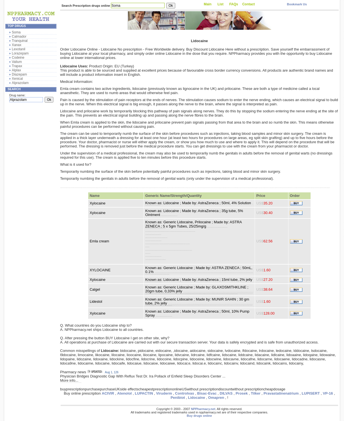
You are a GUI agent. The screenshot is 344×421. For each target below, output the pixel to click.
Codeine (18, 58)
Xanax (16, 45)
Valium (17, 62)
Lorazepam (20, 53)
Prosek (242, 393)
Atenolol (124, 393)
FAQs (233, 4)
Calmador (19, 36)
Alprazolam (20, 83)
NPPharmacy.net (203, 409)
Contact (248, 4)
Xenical (17, 79)
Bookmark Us (297, 4)
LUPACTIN (144, 393)
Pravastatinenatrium (281, 393)
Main (207, 4)
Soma (16, 32)
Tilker (255, 393)
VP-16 (328, 393)
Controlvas (184, 393)
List (220, 4)
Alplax (16, 70)
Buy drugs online (199, 415)
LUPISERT (311, 393)
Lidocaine (196, 397)
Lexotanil (18, 49)
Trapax (17, 66)
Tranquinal (20, 41)
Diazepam (19, 74)
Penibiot (177, 397)
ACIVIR (108, 393)
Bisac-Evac (207, 393)
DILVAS (226, 393)
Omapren (216, 397)
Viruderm (164, 393)
